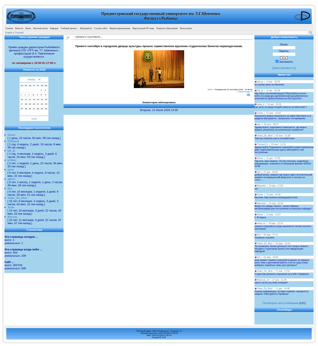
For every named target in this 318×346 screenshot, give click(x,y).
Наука (28, 28)
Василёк (261, 185)
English (9, 32)
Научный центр (40, 28)
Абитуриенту (86, 28)
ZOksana (13, 141)
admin (11, 179)
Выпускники (186, 28)
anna (11, 169)
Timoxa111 (262, 144)
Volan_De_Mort (17, 197)
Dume (11, 134)
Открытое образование (167, 28)
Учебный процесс (69, 28)
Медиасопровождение (119, 28)
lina (10, 188)
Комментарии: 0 (245, 92)
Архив (34, 119)
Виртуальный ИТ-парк (143, 28)
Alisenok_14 (263, 280)
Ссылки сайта (100, 28)
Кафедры (54, 28)
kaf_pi (11, 150)
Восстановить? (284, 68)
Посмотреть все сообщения (280, 303)
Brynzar (12, 216)
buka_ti (260, 104)
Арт (259, 124)
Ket (259, 172)
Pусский (19, 32)
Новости (19, 28)
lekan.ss (261, 223)
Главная (9, 28)
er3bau (12, 160)
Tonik (11, 207)
